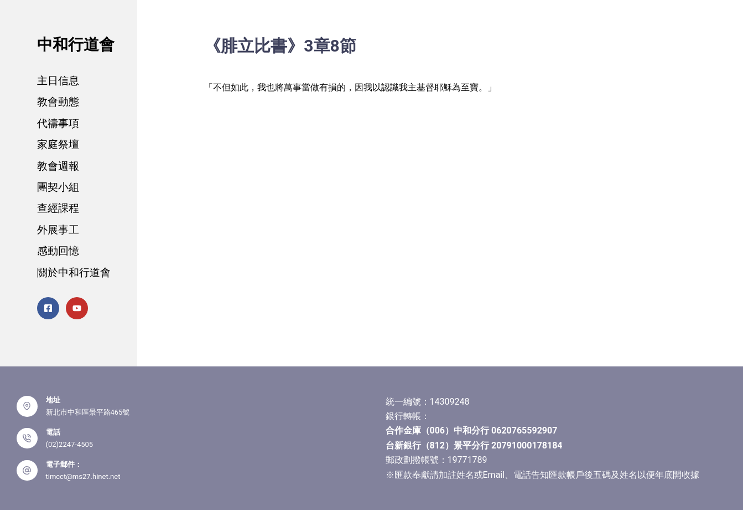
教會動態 (58, 101)
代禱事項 (58, 123)
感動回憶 (58, 250)
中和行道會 (76, 44)
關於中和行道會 (74, 272)
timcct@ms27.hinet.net (83, 476)
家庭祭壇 (58, 144)
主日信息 (58, 80)
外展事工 (58, 229)
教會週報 (58, 166)
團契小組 (58, 187)
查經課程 (58, 208)
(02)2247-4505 (69, 444)
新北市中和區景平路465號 (88, 412)
